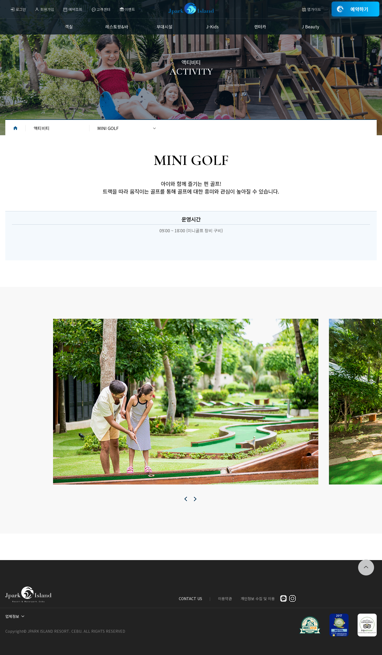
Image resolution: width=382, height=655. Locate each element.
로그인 (21, 9)
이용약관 (225, 598)
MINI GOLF (108, 128)
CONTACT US (190, 598)
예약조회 (75, 9)
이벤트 (130, 9)
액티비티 (42, 128)
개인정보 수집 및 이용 (258, 598)
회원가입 (47, 9)
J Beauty (310, 26)
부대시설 (164, 26)
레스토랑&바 (116, 26)
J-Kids (212, 26)
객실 (69, 26)
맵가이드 (314, 9)
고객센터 (103, 9)
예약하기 (359, 9)
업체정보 (12, 616)
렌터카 (260, 26)
